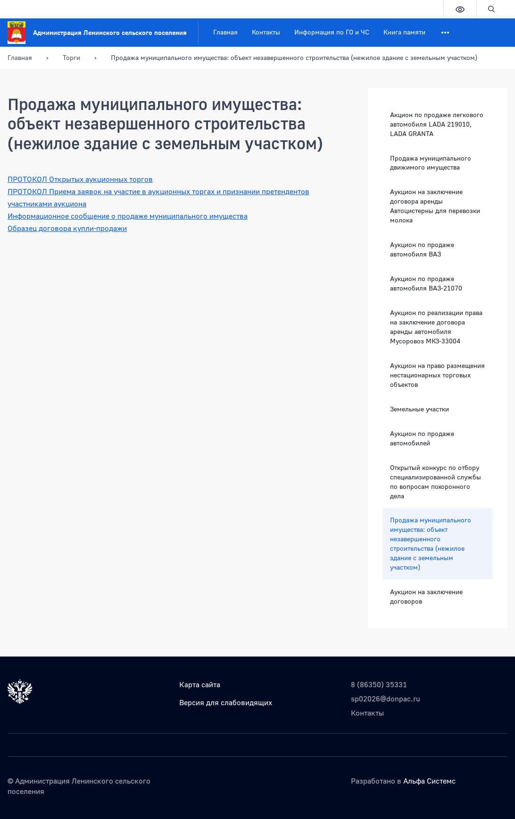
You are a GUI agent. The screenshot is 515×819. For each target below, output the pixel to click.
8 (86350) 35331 (379, 684)
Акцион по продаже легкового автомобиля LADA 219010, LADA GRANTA (436, 124)
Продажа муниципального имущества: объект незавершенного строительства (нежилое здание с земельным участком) (430, 543)
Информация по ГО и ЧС (331, 32)
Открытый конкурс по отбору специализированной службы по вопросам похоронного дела (435, 481)
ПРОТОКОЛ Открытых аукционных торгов (80, 179)
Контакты (266, 32)
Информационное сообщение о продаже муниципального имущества (128, 216)
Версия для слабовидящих (225, 702)
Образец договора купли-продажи (67, 228)
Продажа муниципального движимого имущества (430, 162)
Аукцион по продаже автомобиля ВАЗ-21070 (426, 283)
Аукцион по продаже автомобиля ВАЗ (422, 249)
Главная (225, 32)
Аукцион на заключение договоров (426, 596)
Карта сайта (199, 684)
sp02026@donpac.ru (385, 698)
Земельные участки (419, 409)
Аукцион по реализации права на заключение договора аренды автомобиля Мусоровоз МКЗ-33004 (436, 326)
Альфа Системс (429, 780)
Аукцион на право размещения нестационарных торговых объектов (437, 374)
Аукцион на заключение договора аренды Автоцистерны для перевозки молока (435, 206)
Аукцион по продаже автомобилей (422, 438)
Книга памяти (404, 32)
